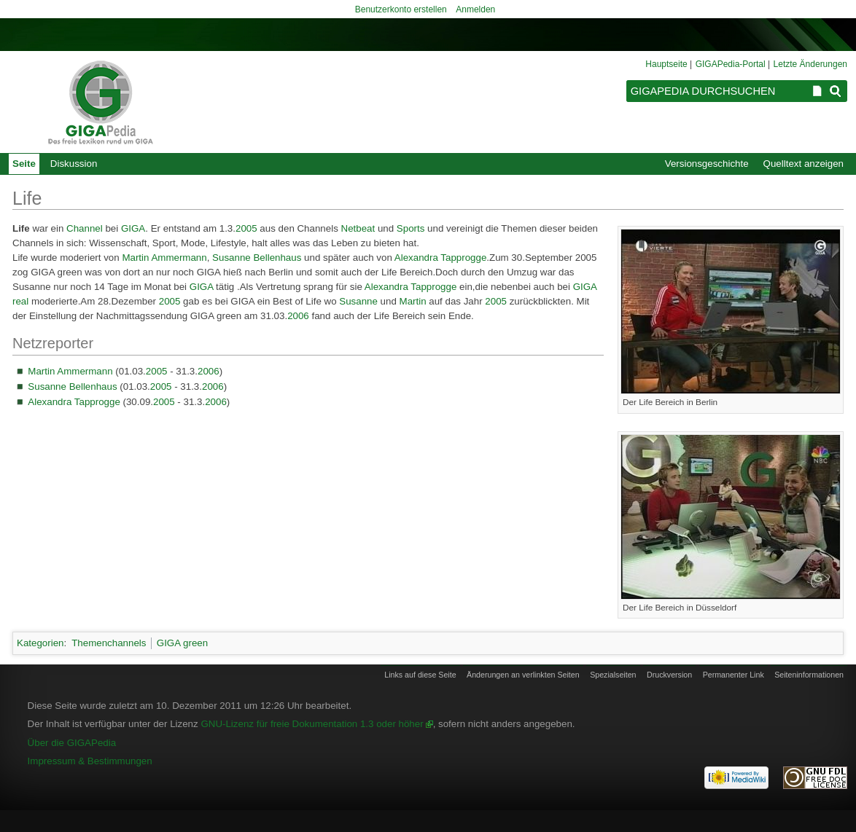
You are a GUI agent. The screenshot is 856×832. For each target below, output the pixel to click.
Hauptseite (666, 64)
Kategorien (40, 642)
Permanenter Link (733, 674)
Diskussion (73, 163)
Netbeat (358, 228)
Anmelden (475, 9)
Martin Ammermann (164, 257)
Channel (84, 228)
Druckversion (669, 674)
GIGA (133, 228)
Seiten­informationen (809, 674)
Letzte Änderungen (810, 64)
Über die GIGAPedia (72, 742)
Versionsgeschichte (707, 163)
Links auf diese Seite (420, 674)
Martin (413, 301)
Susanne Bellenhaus (256, 257)
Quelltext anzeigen (803, 163)
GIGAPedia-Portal (731, 64)
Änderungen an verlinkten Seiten (523, 674)
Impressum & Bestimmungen (90, 761)
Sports (411, 228)
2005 (246, 228)
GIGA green (182, 642)
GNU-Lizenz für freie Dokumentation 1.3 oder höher (312, 723)
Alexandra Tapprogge (440, 257)
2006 (298, 315)
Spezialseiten (613, 674)
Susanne (358, 301)
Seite (24, 163)
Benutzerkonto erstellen (401, 9)
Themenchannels (108, 642)
